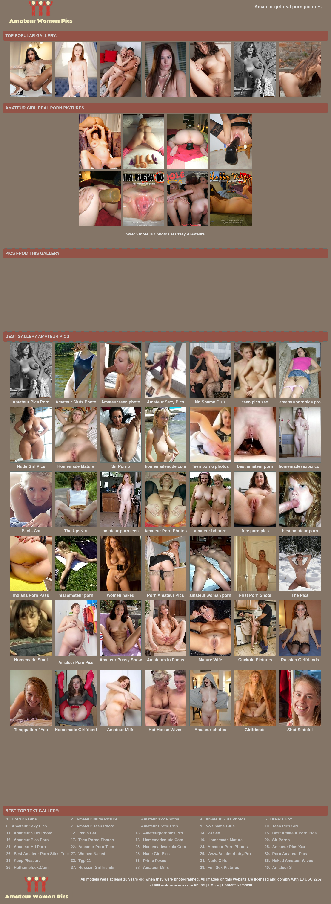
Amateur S (282, 867)
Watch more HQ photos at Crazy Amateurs (165, 234)
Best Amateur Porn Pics (294, 833)
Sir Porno (281, 840)
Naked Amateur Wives (292, 860)
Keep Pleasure (27, 860)
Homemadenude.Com (163, 840)
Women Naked (91, 854)
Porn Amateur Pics (289, 854)
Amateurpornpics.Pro (163, 833)
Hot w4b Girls (24, 819)
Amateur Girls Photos (225, 819)
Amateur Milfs (156, 867)
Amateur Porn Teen (96, 847)
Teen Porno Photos (96, 840)
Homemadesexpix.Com (164, 847)
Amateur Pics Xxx (288, 847)
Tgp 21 (84, 860)
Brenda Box (281, 819)
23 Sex (214, 833)
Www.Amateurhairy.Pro (229, 854)
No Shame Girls (220, 826)
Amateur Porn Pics (75, 662)
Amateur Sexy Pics (29, 826)
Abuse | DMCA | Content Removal (223, 885)
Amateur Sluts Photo (33, 833)
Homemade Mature (225, 840)
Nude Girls (217, 860)
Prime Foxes (154, 860)
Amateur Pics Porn (31, 840)
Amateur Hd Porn (30, 847)
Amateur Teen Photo (95, 826)
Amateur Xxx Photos (160, 819)
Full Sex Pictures (223, 867)
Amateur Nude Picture (96, 819)
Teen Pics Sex (285, 826)
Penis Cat (87, 833)
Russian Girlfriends (96, 867)
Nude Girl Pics (156, 854)
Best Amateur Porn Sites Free (41, 854)
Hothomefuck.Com (31, 867)
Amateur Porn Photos (228, 847)
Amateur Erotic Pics (159, 826)
